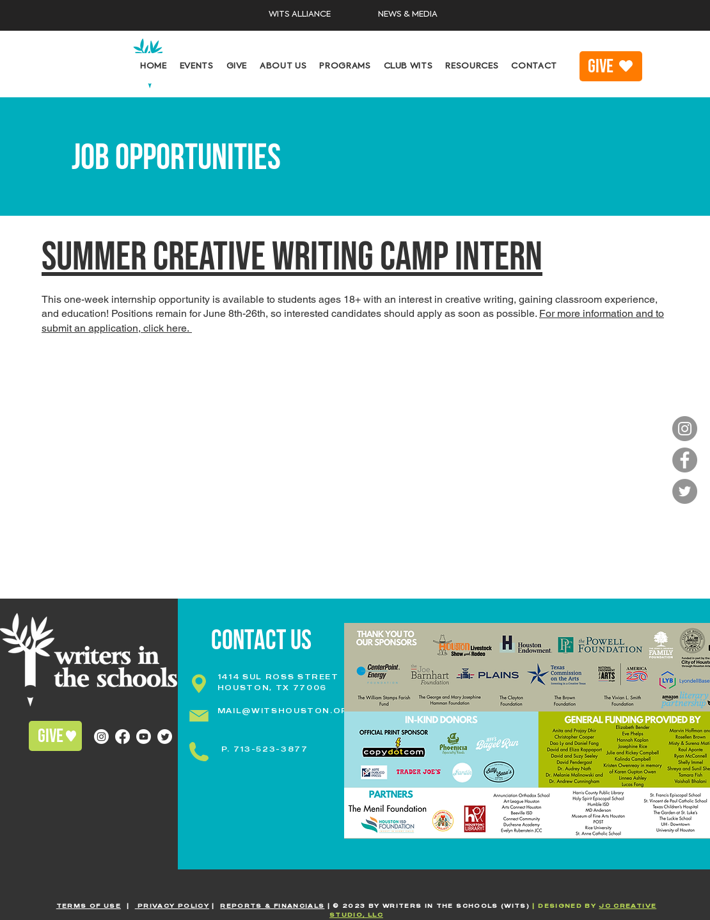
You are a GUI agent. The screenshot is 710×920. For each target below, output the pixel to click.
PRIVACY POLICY (172, 905)
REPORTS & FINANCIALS (272, 905)
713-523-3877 (270, 749)
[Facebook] (684, 460)
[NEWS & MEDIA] (407, 15)
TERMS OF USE (88, 905)
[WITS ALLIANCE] (300, 15)
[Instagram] (684, 428)
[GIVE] (611, 66)
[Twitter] (684, 491)
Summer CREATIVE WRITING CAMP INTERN (292, 257)
